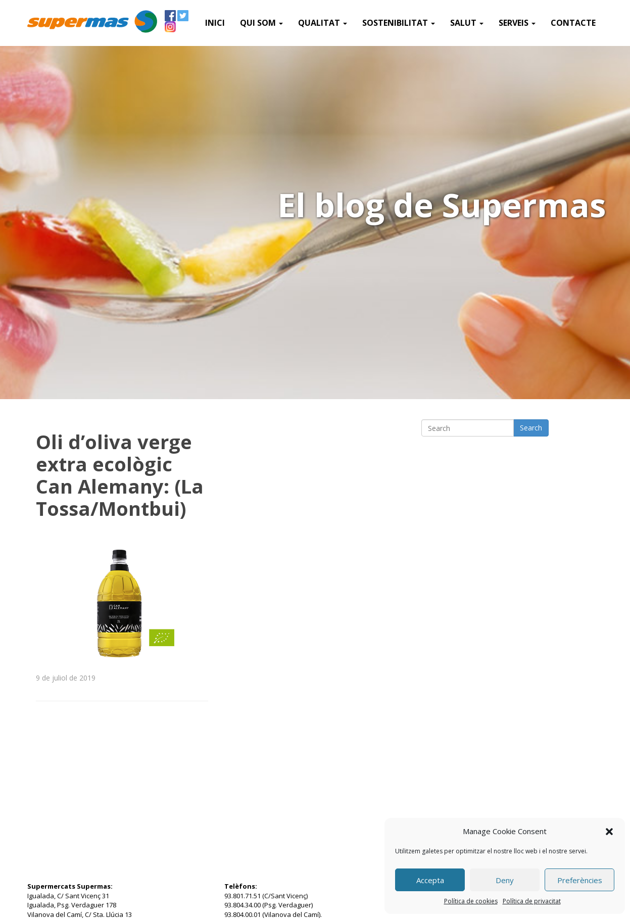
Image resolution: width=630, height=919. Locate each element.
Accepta (430, 880)
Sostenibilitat (398, 22)
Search (531, 427)
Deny (505, 880)
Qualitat (322, 22)
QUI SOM (261, 22)
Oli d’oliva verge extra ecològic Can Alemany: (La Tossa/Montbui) (120, 474)
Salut (466, 22)
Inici (215, 22)
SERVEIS (517, 22)
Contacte (573, 22)
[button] (609, 832)
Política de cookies (471, 901)
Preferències (579, 880)
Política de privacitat (532, 901)
